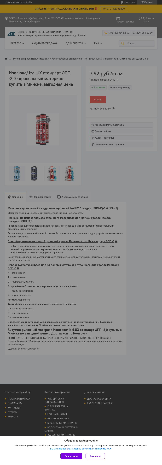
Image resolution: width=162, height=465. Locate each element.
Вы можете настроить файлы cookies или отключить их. (80, 448)
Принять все (71, 456)
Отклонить (95, 456)
